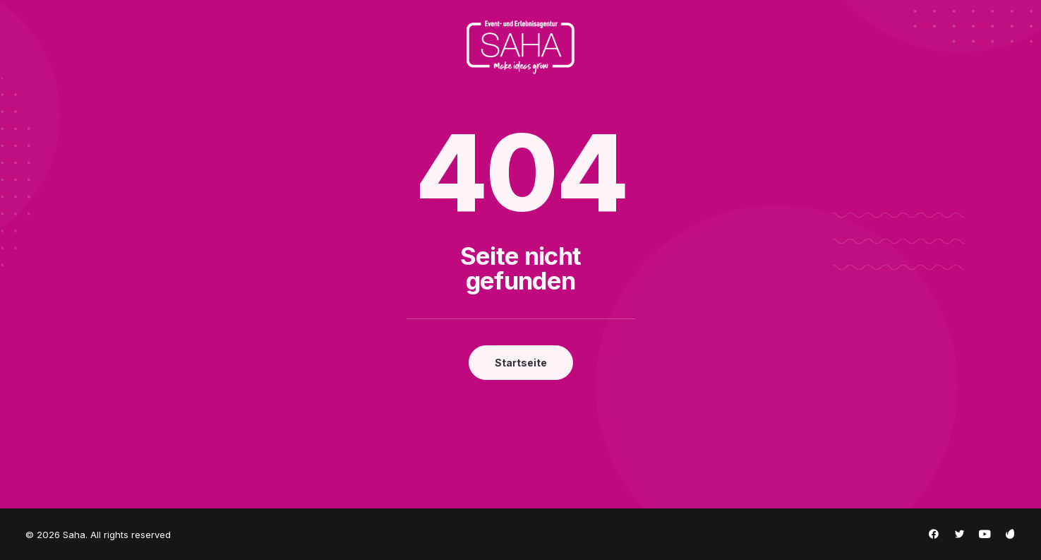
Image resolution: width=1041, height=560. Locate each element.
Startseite (521, 363)
